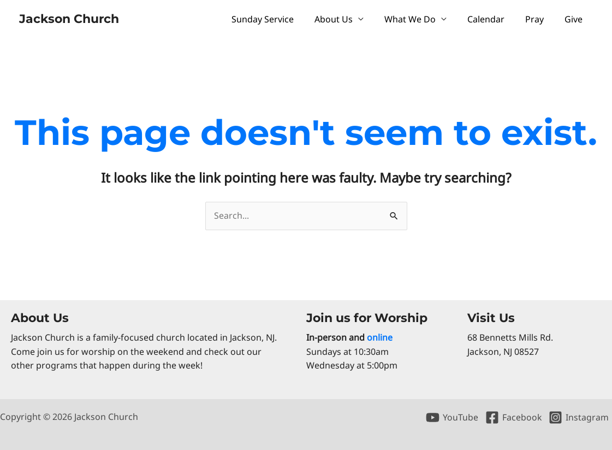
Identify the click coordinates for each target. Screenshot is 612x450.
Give (575, 19)
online (380, 337)
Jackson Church (69, 18)
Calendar (494, 19)
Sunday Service (280, 19)
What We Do (421, 19)
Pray (539, 19)
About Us (348, 19)
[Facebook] (513, 417)
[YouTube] (452, 417)
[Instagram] (578, 417)
